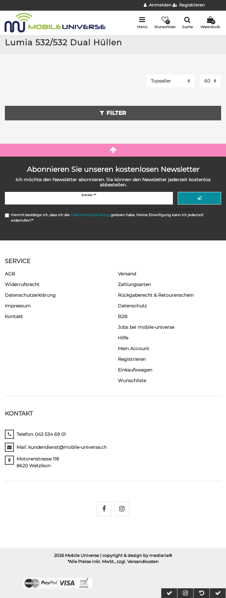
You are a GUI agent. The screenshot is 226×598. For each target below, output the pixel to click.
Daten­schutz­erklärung (30, 295)
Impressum (18, 306)
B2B (123, 316)
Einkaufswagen (135, 370)
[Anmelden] (158, 5)
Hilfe (123, 338)
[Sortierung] (170, 81)
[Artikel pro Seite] (210, 81)
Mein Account (133, 348)
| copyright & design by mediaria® (136, 555)
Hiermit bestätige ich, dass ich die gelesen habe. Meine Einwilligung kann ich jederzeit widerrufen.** (107, 218)
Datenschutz (132, 306)
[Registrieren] (189, 5)
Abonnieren (199, 198)
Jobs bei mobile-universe (146, 327)
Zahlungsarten (134, 284)
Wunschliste (132, 380)
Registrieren (132, 359)
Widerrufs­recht (22, 284)
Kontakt (14, 316)
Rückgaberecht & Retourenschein (156, 295)
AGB (10, 274)
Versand (127, 274)
